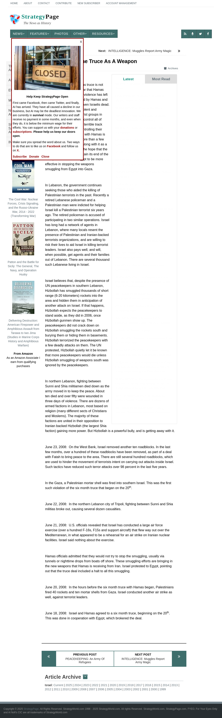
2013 (174, 685)
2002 (136, 689)
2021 (104, 685)
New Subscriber (88, 3)
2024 (77, 685)
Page (34, 19)
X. (18, 150)
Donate (34, 156)
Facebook (53, 146)
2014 (166, 685)
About (28, 3)
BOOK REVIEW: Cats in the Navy (138, 112)
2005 (109, 689)
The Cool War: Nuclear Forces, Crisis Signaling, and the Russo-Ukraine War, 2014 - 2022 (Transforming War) (23, 189)
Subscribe (20, 156)
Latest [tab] (128, 79)
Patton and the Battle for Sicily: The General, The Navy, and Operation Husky (23, 249)
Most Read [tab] (161, 79)
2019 (121, 685)
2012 (48, 689)
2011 (57, 689)
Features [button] (39, 33)
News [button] (19, 33)
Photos (61, 33)
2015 (157, 685)
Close (45, 156)
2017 (139, 685)
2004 (118, 689)
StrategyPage (31, 708)
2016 (148, 685)
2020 (113, 685)
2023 (86, 685)
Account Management (121, 3)
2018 (130, 685)
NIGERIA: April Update (131, 237)
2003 (127, 689)
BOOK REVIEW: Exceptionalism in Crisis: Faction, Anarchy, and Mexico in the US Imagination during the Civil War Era (144, 371)
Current (58, 685)
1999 (162, 689)
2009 (74, 689)
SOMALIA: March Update (132, 334)
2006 (101, 689)
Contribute (64, 3)
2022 (95, 685)
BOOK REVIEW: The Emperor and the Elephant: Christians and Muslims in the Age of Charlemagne (142, 286)
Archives (171, 68)
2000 (154, 689)
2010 (65, 689)
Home (14, 3)
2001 (145, 689)
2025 (68, 685)
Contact (44, 3)
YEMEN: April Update (130, 156)
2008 (83, 689)
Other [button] (80, 33)
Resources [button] (103, 33)
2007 (92, 689)
